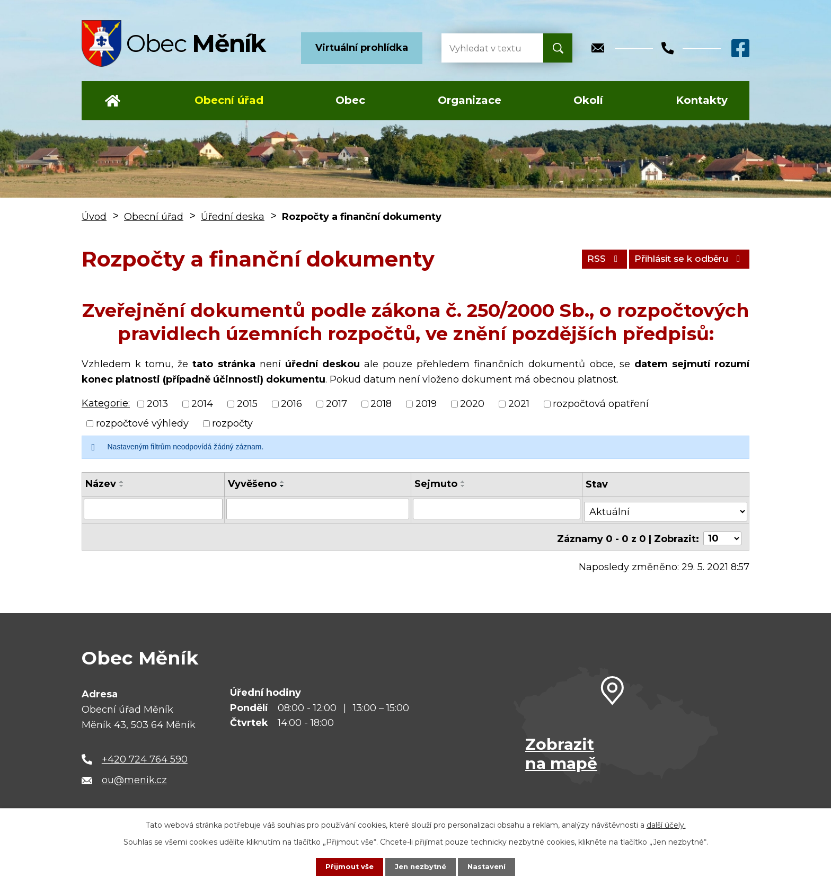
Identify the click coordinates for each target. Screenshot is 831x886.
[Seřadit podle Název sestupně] (122, 486)
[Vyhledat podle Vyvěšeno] (317, 509)
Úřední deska (232, 217)
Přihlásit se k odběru (683, 258)
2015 (247, 404)
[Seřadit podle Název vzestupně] (122, 482)
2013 (157, 404)
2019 (426, 404)
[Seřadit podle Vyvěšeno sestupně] (281, 486)
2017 (336, 404)
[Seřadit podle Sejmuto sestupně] (463, 486)
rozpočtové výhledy (142, 423)
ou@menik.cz (134, 774)
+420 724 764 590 (145, 753)
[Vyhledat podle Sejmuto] (497, 509)
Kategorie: (106, 403)
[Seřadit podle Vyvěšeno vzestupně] (281, 482)
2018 (381, 404)
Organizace (469, 100)
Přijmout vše (347, 866)
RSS (589, 258)
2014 (202, 404)
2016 (291, 404)
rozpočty (232, 423)
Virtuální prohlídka (361, 48)
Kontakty (702, 100)
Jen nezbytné (420, 866)
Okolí (588, 100)
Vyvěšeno (251, 484)
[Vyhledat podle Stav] (666, 508)
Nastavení (490, 866)
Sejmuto (435, 484)
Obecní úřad (229, 100)
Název (100, 484)
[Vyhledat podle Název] (153, 509)
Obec (350, 100)
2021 (518, 404)
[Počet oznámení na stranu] (722, 532)
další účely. (666, 824)
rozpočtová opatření (601, 404)
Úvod (112, 100)
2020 (472, 404)
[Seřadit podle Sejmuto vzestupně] (463, 482)
